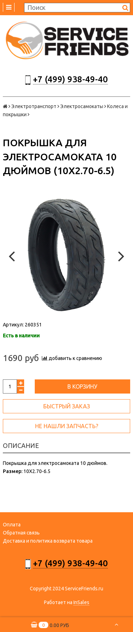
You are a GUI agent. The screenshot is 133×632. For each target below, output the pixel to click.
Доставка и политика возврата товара (48, 541)
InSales (81, 602)
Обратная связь (21, 533)
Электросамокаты (81, 106)
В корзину (82, 386)
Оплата (12, 524)
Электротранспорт (33, 106)
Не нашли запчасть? (66, 426)
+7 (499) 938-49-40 (70, 79)
